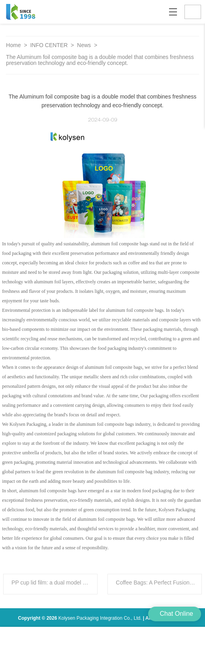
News (84, 45)
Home (13, 45)
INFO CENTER (49, 45)
